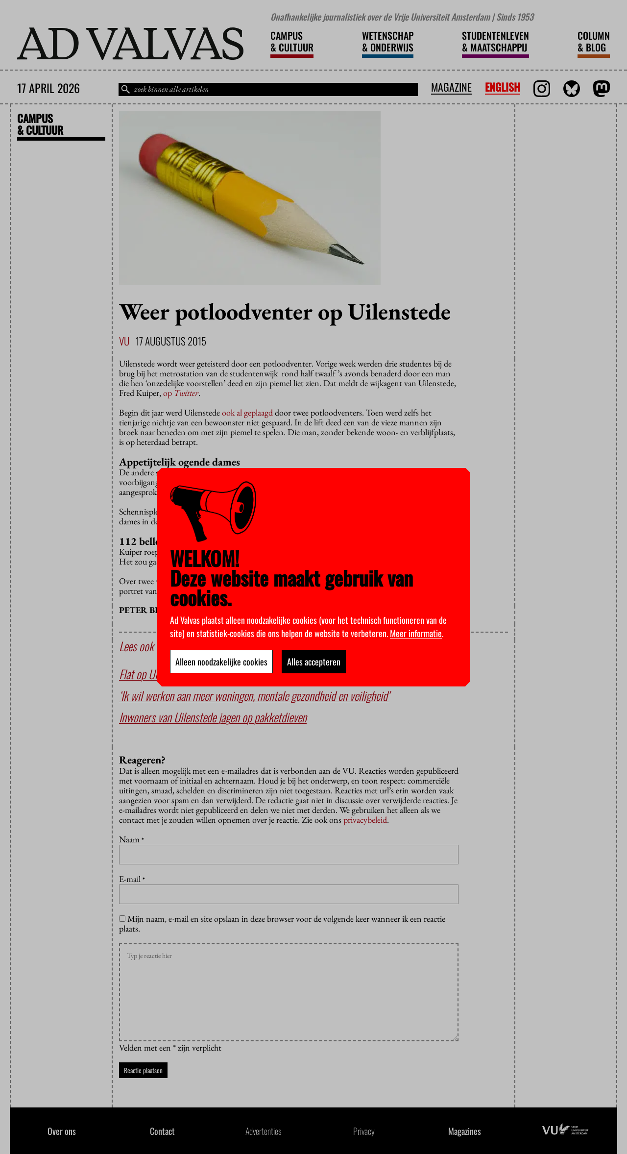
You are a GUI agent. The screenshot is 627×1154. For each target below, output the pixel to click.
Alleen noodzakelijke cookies (221, 661)
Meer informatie (416, 633)
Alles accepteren (313, 661)
